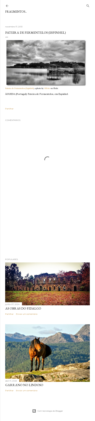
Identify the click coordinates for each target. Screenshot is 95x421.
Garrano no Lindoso (24, 385)
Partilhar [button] (9, 108)
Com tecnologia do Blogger (47, 411)
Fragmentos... (16, 11)
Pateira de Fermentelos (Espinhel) (19, 88)
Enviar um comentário (26, 314)
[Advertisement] (47, 227)
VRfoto (47, 88)
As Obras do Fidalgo (23, 308)
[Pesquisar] (88, 5)
